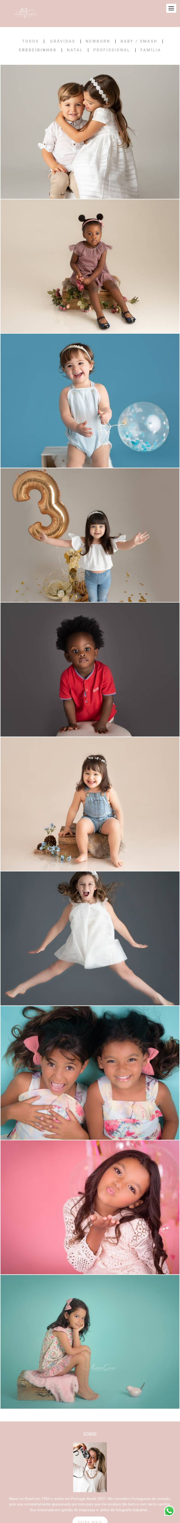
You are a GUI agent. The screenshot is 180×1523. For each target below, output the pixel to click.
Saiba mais (90, 1516)
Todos (30, 41)
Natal (75, 50)
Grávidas (62, 41)
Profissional (111, 50)
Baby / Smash (139, 41)
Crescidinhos (38, 50)
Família (151, 50)
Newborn (98, 41)
